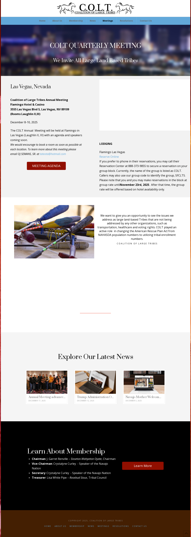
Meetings (103, 526)
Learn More (143, 465)
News (91, 526)
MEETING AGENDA (46, 166)
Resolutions (121, 526)
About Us (60, 526)
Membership (77, 526)
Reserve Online (109, 157)
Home (47, 526)
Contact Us (139, 526)
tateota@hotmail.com (53, 154)
